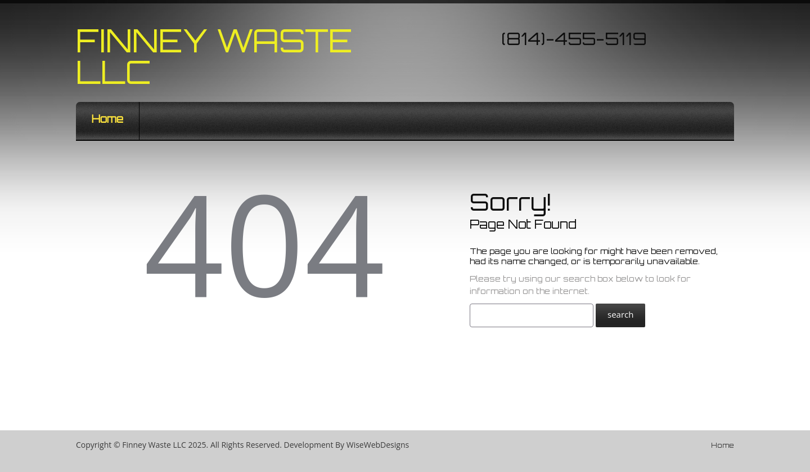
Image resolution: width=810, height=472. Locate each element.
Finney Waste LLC (214, 56)
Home (107, 119)
